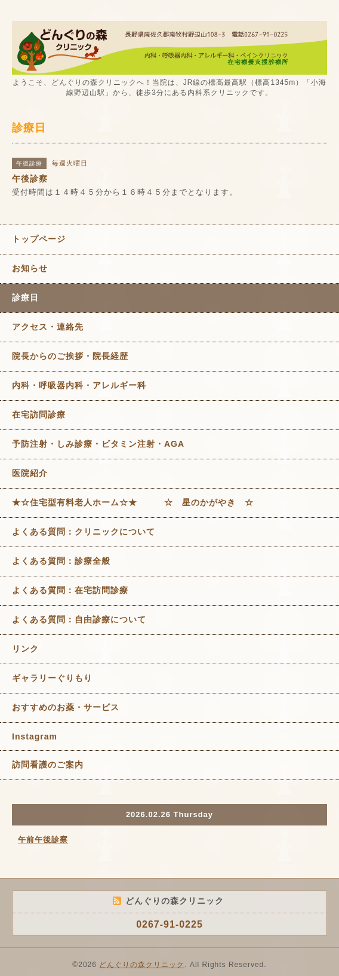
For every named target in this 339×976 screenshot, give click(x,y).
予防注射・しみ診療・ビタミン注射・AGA (98, 444)
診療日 (25, 297)
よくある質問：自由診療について (79, 619)
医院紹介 (30, 473)
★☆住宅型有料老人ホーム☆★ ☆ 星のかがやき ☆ (133, 502)
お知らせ (30, 268)
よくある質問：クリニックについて (83, 531)
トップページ (39, 239)
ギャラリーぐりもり (52, 678)
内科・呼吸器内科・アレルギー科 (79, 385)
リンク (25, 648)
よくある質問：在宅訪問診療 (70, 590)
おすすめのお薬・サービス (65, 707)
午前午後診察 (43, 839)
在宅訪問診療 (39, 414)
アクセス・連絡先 (48, 327)
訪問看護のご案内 (48, 764)
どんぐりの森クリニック (141, 964)
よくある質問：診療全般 (61, 561)
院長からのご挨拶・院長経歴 (70, 356)
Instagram (34, 736)
